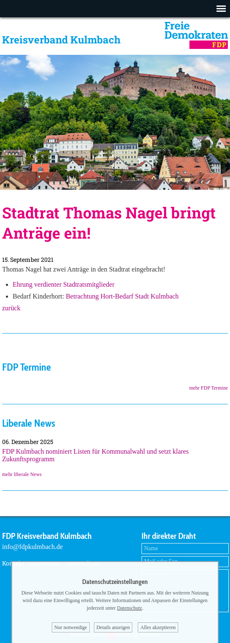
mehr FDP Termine (208, 388)
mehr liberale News (22, 474)
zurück (11, 308)
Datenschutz (129, 608)
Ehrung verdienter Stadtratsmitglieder (64, 284)
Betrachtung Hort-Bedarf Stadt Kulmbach (122, 296)
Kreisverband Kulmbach (61, 39)
